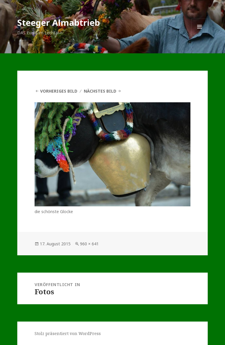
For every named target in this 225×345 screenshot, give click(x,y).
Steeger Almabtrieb (58, 22)
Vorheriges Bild (58, 91)
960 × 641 (89, 244)
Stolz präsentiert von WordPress (68, 333)
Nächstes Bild (100, 91)
